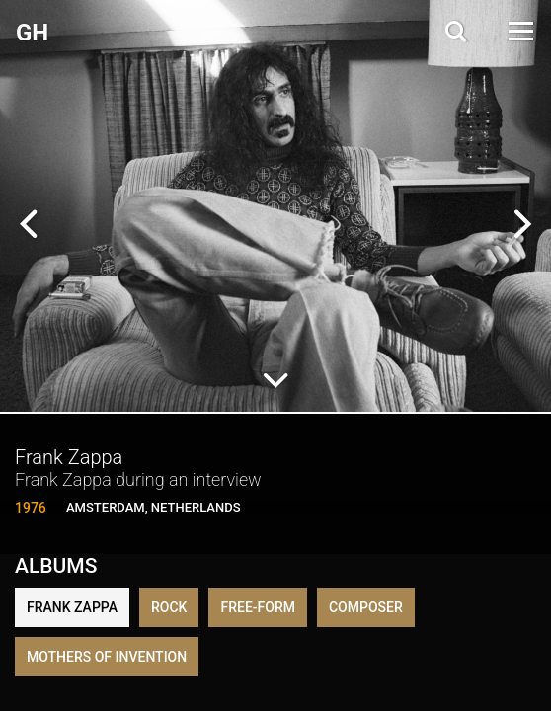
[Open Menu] (519, 31)
